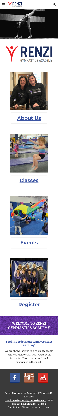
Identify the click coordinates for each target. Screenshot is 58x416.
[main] (29, 118)
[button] (3, 4)
